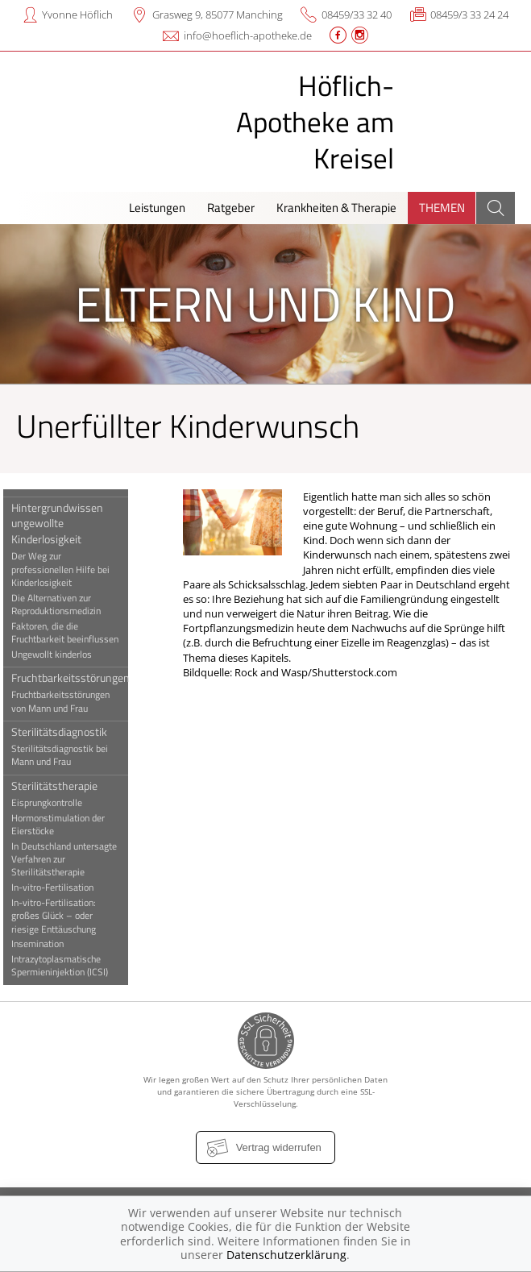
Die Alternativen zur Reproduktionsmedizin (63, 604)
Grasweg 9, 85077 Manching (217, 14)
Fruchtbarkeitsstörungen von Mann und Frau (68, 701)
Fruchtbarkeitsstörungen (77, 677)
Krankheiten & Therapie (336, 207)
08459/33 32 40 (357, 14)
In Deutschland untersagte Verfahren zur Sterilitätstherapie (71, 859)
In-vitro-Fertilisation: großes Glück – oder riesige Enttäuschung (61, 916)
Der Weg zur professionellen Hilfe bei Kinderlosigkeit (68, 569)
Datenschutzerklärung (286, 1254)
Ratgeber (231, 207)
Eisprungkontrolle (54, 803)
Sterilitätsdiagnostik (66, 731)
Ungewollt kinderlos (59, 654)
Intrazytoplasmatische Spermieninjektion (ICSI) (67, 965)
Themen (442, 207)
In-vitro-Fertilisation (60, 887)
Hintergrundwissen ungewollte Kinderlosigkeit (64, 523)
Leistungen (157, 207)
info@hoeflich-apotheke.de (248, 35)
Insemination (45, 944)
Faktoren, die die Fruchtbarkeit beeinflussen (72, 632)
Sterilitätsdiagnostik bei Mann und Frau (67, 755)
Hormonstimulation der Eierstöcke (65, 824)
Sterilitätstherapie (62, 785)
